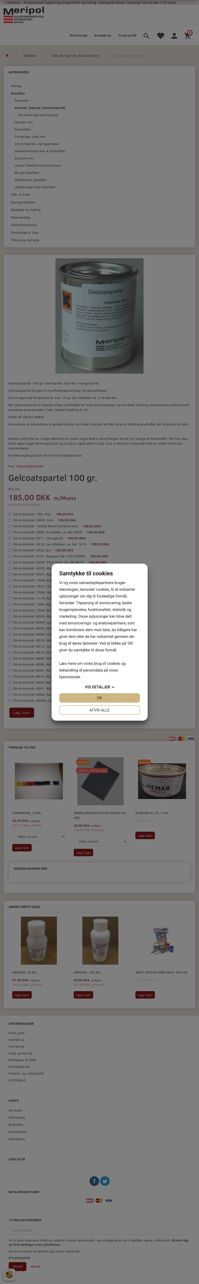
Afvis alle (99, 710)
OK (99, 698)
